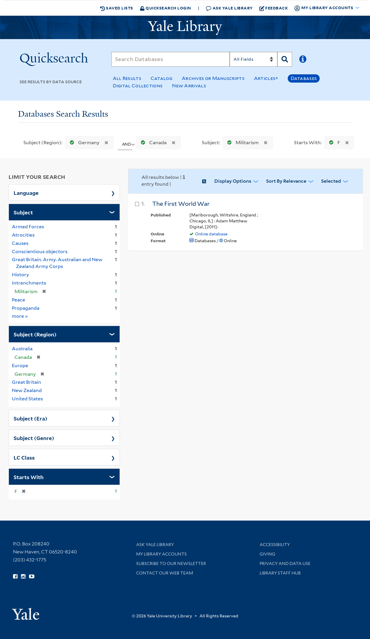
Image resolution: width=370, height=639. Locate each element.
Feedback (273, 8)
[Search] (170, 59)
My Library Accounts (161, 554)
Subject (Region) (35, 334)
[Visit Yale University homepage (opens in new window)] (25, 611)
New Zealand (27, 390)
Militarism (242, 142)
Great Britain (26, 382)
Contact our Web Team (164, 573)
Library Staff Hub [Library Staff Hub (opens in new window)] (280, 573)
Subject (23, 212)
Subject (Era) (30, 418)
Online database (211, 234)
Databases (304, 78)
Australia (22, 348)
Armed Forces (28, 226)
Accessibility (275, 544)
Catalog (161, 78)
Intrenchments (29, 283)
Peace (18, 300)
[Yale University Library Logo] (185, 28)
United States (27, 399)
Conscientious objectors (39, 251)
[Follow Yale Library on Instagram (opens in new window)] (23, 576)
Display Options (232, 181)
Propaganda (25, 308)
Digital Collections (138, 86)
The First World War (181, 203)
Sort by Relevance (286, 181)
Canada (152, 142)
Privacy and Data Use (285, 563)
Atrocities (23, 235)
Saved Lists (116, 8)
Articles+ (266, 78)
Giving (267, 554)
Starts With (29, 476)
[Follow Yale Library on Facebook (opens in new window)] (15, 576)
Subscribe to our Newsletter (171, 563)
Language (26, 192)
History (20, 274)
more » (20, 316)
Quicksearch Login (165, 8)
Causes (20, 243)
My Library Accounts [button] (324, 8)
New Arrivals (189, 86)
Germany (83, 142)
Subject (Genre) (34, 437)
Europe (20, 365)
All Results (127, 78)
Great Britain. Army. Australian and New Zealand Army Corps (57, 263)
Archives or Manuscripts (213, 78)
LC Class (24, 457)
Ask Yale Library (229, 8)
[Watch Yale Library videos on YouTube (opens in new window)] (31, 576)
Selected (331, 181)
